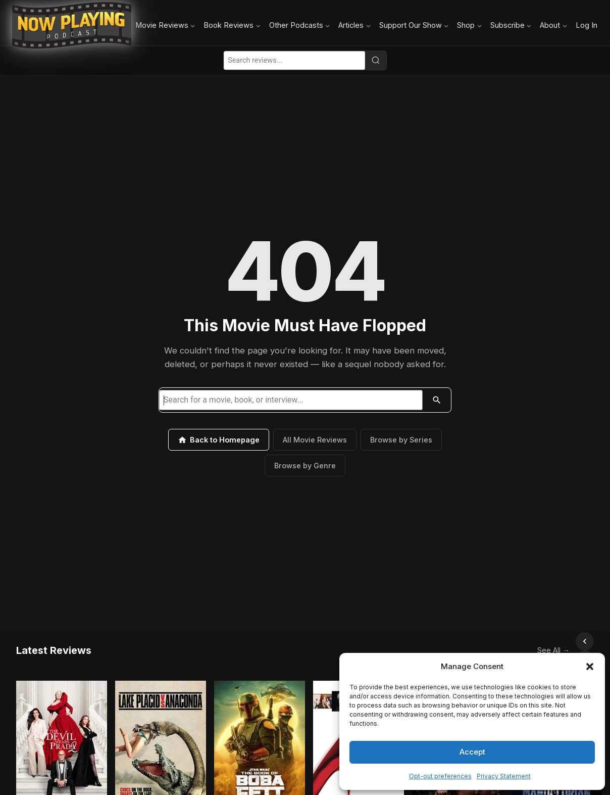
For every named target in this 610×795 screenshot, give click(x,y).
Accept (472, 752)
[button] (590, 666)
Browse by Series (401, 439)
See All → (531, 641)
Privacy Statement (504, 776)
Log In (586, 25)
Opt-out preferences (440, 776)
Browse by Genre (305, 465)
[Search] (375, 60)
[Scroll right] (585, 641)
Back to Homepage (219, 440)
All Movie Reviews (315, 439)
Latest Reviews (53, 641)
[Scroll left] (562, 641)
